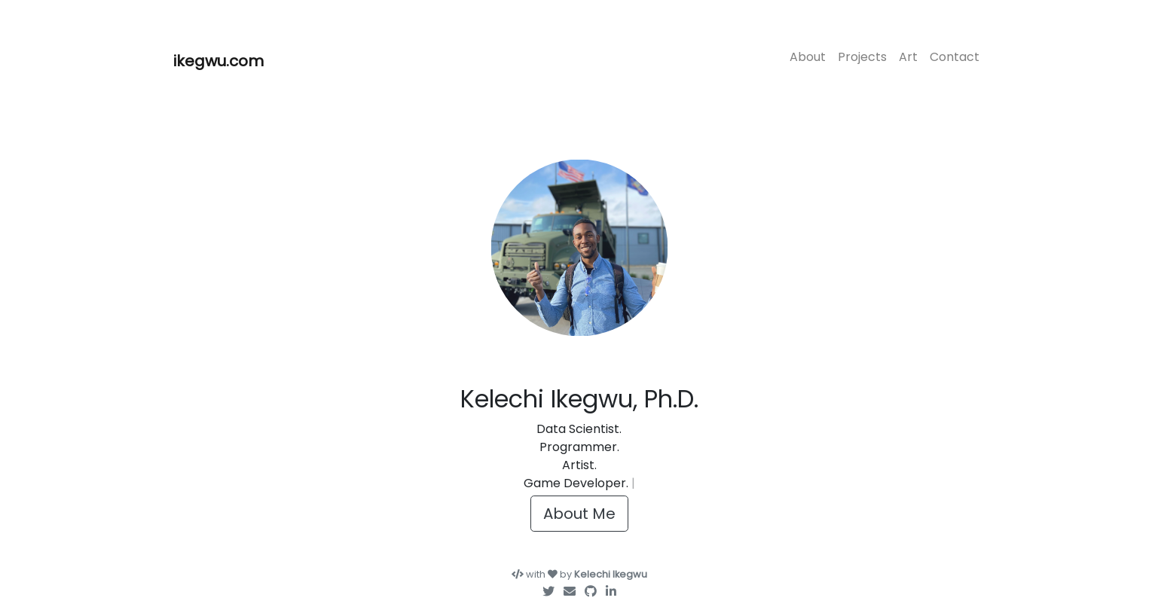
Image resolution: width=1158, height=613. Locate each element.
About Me (579, 513)
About (808, 57)
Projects (862, 57)
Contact (954, 57)
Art (908, 57)
